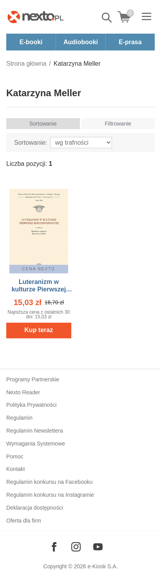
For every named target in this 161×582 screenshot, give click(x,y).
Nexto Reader (23, 392)
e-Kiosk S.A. (103, 566)
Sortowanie (43, 123)
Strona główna (26, 63)
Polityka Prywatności (31, 405)
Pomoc (15, 456)
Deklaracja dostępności (34, 508)
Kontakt (15, 469)
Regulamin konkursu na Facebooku (49, 482)
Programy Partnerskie (32, 379)
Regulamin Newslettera (34, 431)
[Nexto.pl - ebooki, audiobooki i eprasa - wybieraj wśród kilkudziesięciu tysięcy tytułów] (35, 16)
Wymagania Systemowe (35, 443)
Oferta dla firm (23, 520)
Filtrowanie (118, 123)
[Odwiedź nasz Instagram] (76, 547)
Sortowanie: (30, 142)
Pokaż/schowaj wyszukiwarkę (107, 17)
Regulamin (19, 418)
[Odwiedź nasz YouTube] (98, 547)
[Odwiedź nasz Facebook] (54, 547)
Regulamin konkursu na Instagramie (50, 495)
